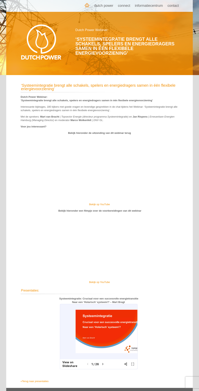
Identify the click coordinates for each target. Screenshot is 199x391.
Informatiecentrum (149, 6)
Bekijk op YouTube (99, 204)
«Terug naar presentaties (35, 381)
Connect (124, 6)
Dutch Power (103, 6)
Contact (173, 6)
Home (87, 6)
